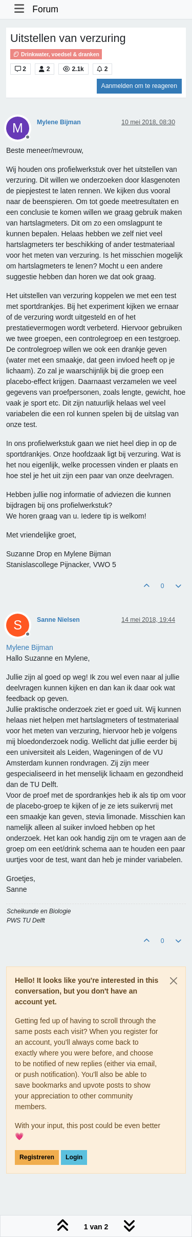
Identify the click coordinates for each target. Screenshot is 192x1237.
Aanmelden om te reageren (139, 85)
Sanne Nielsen (58, 619)
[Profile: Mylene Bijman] (29, 647)
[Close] (173, 981)
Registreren (36, 1157)
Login (74, 1157)
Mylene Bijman (59, 122)
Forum (45, 9)
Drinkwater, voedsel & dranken (56, 54)
